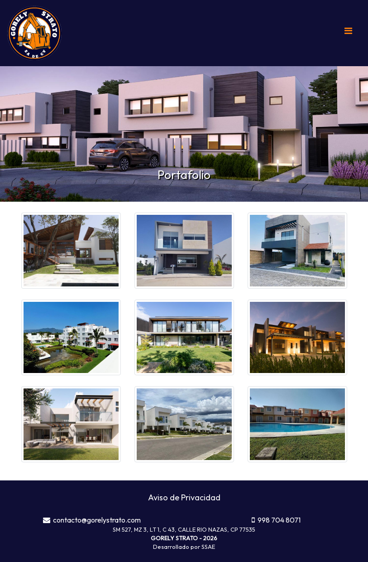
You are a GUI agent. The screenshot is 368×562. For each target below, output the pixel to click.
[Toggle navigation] (348, 33)
